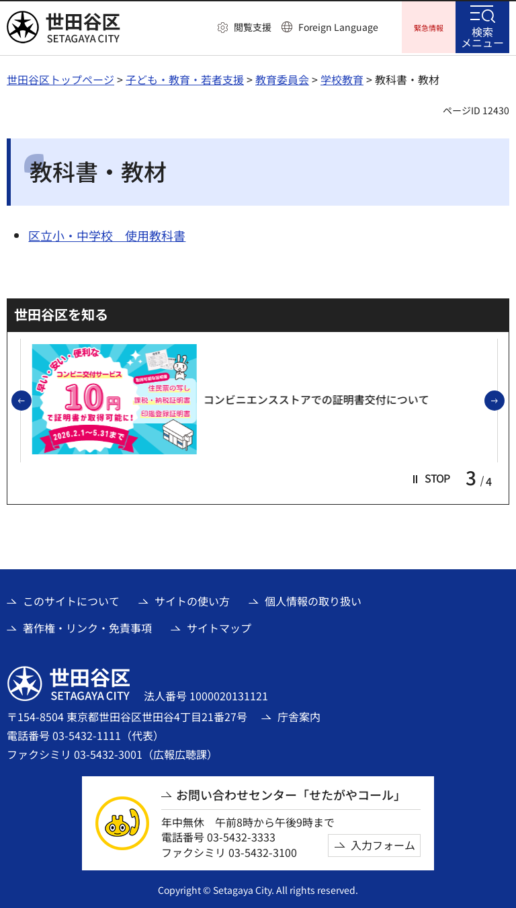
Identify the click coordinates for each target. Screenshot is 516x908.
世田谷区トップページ (60, 77)
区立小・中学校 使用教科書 (106, 233)
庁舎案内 (298, 714)
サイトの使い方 (192, 598)
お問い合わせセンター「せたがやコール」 (291, 792)
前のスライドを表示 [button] (31, 399)
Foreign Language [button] (338, 27)
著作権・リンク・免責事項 (87, 625)
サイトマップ (219, 625)
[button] (244, 27)
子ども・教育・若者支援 (185, 77)
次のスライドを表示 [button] (504, 399)
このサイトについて (71, 598)
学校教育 (341, 77)
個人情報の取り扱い (313, 598)
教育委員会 (282, 77)
